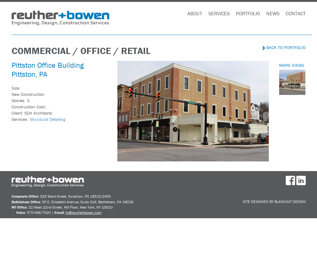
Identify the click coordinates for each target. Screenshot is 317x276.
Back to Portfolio (284, 47)
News (272, 13)
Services (219, 13)
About (194, 13)
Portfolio (248, 13)
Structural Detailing (47, 119)
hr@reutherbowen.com (83, 212)
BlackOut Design (290, 201)
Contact (296, 13)
